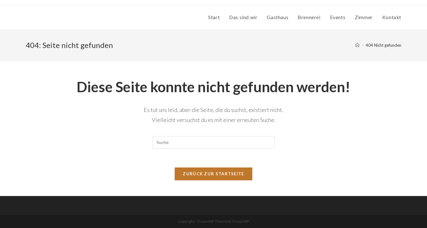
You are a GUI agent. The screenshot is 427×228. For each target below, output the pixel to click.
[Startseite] (357, 45)
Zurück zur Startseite (213, 173)
